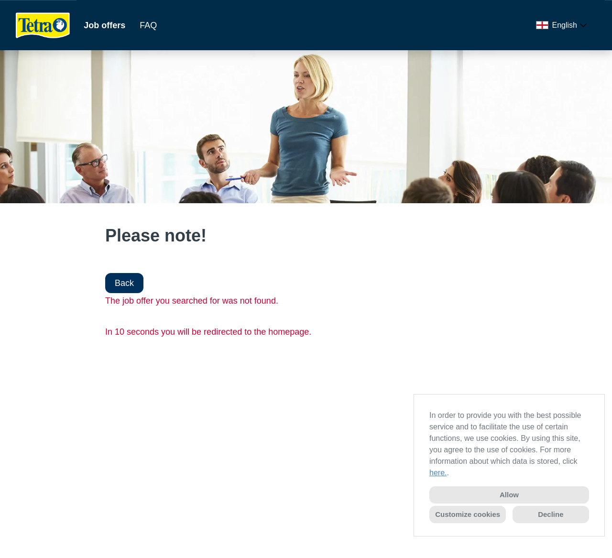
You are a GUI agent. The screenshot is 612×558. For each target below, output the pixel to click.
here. (438, 473)
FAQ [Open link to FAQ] (148, 25)
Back (124, 283)
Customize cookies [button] (467, 514)
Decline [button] (550, 514)
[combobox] (563, 25)
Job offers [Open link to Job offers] (104, 25)
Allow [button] (509, 495)
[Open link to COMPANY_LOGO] (43, 25)
